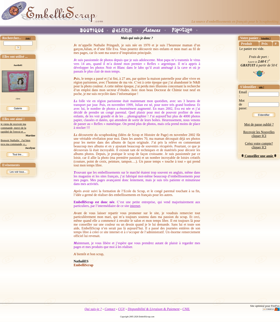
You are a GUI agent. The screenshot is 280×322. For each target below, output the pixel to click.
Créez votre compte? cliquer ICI (259, 145)
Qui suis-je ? (93, 309)
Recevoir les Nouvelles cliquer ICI (259, 134)
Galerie (18, 108)
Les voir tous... (18, 171)
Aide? (28, 38)
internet (135, 206)
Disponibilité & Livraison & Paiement (153, 309)
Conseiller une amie (259, 156)
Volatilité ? (266, 38)
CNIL (186, 309)
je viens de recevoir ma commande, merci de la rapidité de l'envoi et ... (13, 127)
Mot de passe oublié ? (259, 124)
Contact (110, 309)
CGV (121, 309)
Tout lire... (17, 154)
